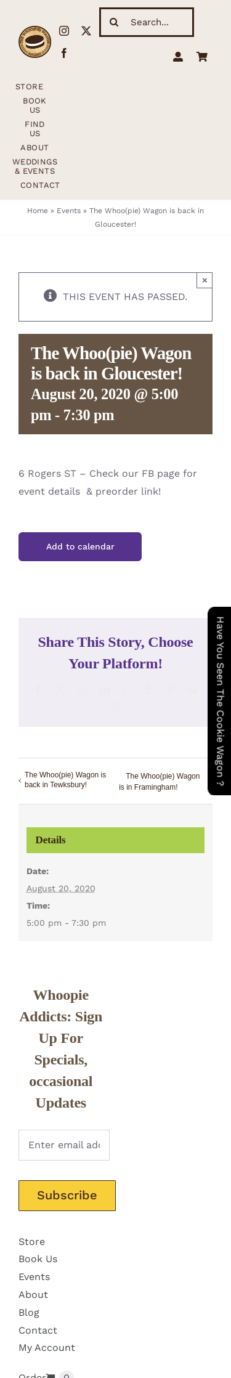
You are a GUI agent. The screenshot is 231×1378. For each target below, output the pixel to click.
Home (37, 210)
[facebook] (64, 53)
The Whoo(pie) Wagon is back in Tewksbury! (65, 780)
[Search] (114, 22)
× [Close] (205, 280)
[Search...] (146, 22)
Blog (28, 1312)
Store (31, 1241)
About (33, 1294)
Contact (37, 1330)
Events (69, 210)
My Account (46, 1347)
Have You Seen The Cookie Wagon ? (220, 701)
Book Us (37, 1259)
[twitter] (86, 31)
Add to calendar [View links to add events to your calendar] (80, 546)
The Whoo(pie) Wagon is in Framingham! (159, 782)
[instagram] (64, 31)
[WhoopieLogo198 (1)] (34, 30)
